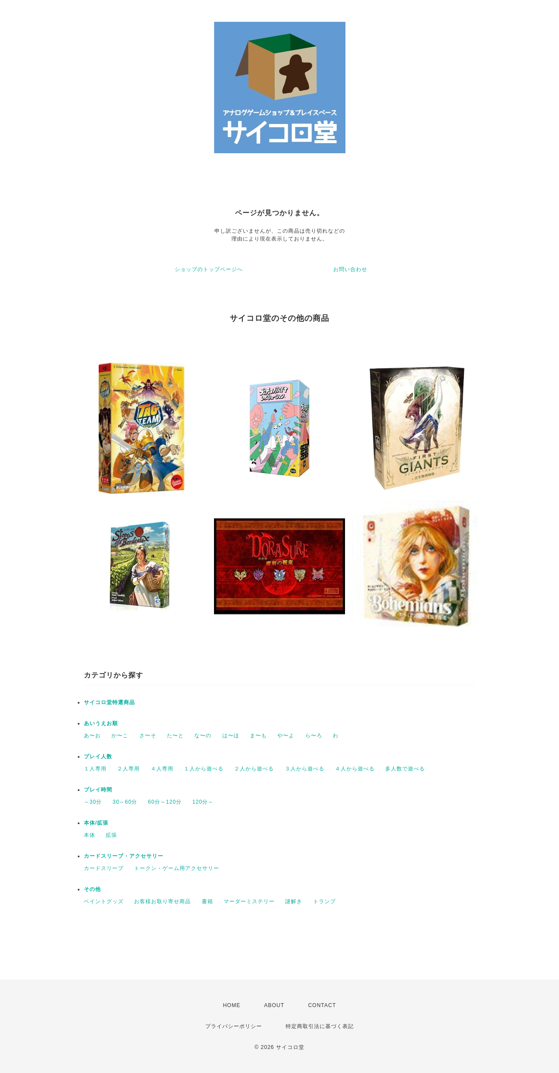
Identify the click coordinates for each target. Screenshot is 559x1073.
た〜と (175, 736)
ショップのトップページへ (209, 269)
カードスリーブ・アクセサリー (123, 856)
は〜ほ (230, 736)
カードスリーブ (104, 868)
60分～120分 (165, 802)
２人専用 (128, 769)
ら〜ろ (313, 736)
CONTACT (322, 1005)
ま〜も (258, 736)
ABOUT (274, 1005)
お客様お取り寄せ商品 (162, 901)
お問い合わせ (350, 269)
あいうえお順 (101, 723)
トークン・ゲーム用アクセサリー (176, 868)
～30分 (93, 802)
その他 (92, 889)
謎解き (293, 901)
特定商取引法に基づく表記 (320, 1026)
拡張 (111, 835)
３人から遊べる (304, 769)
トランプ (324, 901)
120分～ (203, 802)
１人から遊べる (204, 769)
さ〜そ (147, 736)
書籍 (207, 901)
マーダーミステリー (249, 901)
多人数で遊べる (405, 769)
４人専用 (162, 769)
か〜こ (119, 736)
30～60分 (125, 802)
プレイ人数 (98, 756)
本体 (89, 835)
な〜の (202, 736)
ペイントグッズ (104, 901)
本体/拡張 (96, 823)
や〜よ (285, 736)
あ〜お (92, 736)
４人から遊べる (355, 769)
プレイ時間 (98, 790)
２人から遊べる (254, 769)
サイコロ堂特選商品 (109, 702)
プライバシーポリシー (233, 1026)
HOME (231, 1005)
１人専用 (95, 769)
